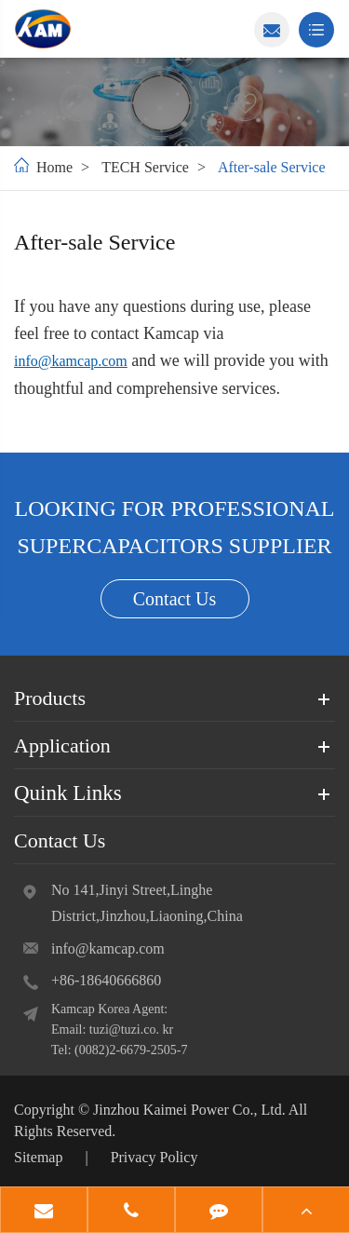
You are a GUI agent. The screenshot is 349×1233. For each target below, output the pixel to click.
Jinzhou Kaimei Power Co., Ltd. (191, 1110)
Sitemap (38, 1157)
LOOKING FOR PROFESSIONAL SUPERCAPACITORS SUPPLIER (174, 527)
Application (62, 745)
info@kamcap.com (71, 361)
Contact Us (174, 599)
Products (50, 698)
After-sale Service (272, 167)
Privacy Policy (154, 1157)
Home (54, 167)
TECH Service (145, 167)
